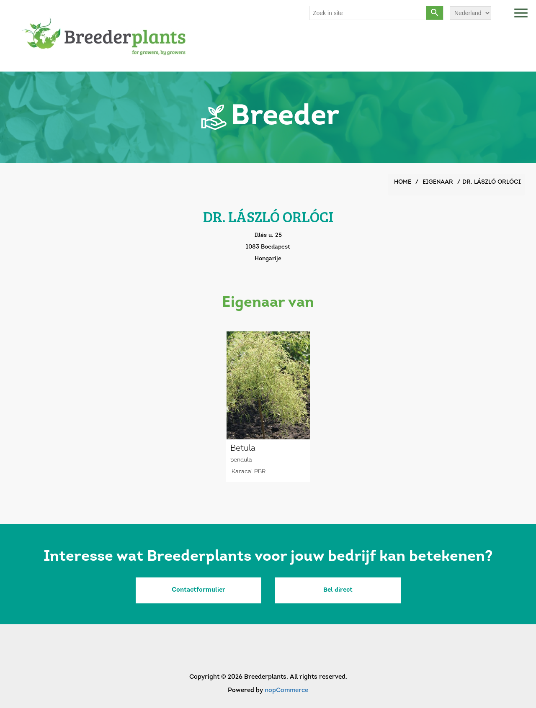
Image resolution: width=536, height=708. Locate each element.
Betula (242, 448)
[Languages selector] (470, 13)
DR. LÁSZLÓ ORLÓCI (491, 182)
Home (402, 182)
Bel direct (338, 590)
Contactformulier (198, 590)
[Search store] (368, 13)
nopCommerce (286, 690)
